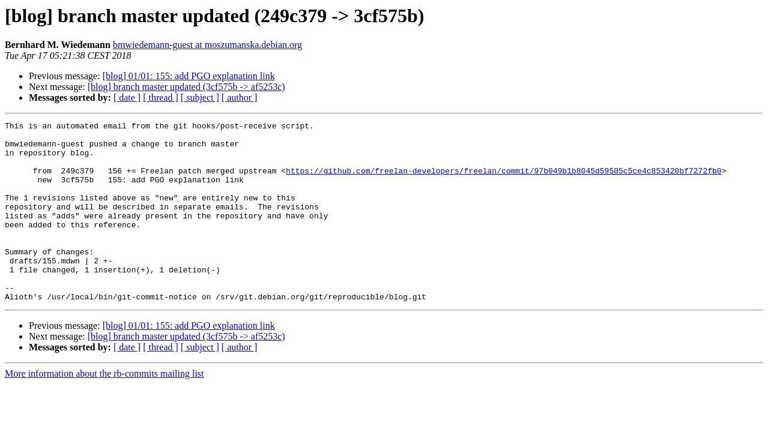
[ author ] (240, 97)
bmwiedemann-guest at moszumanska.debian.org (207, 45)
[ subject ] (200, 97)
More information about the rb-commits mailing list (104, 409)
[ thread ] (160, 97)
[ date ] (127, 97)
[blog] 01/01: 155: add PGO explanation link (189, 76)
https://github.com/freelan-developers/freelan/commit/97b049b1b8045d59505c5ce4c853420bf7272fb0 (503, 181)
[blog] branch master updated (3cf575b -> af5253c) (186, 87)
